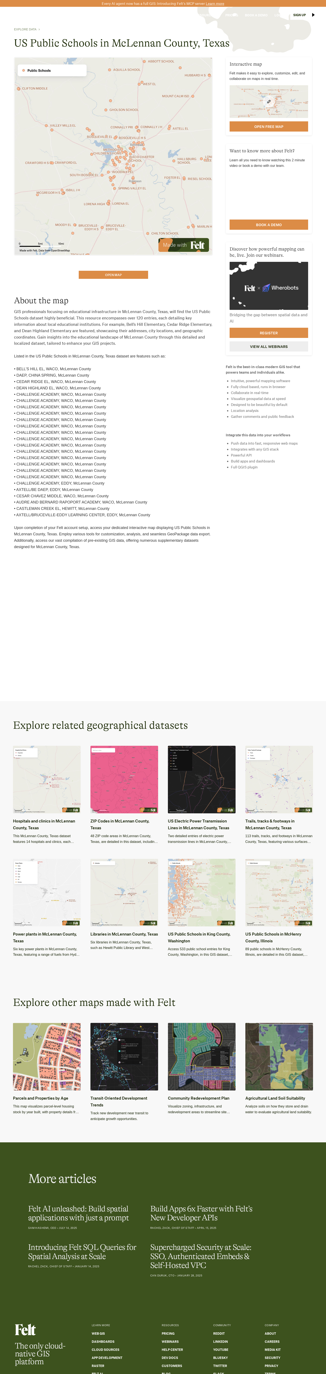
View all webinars (269, 346)
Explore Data (25, 29)
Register (269, 333)
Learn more (215, 3)
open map (113, 275)
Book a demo (269, 225)
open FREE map (268, 126)
